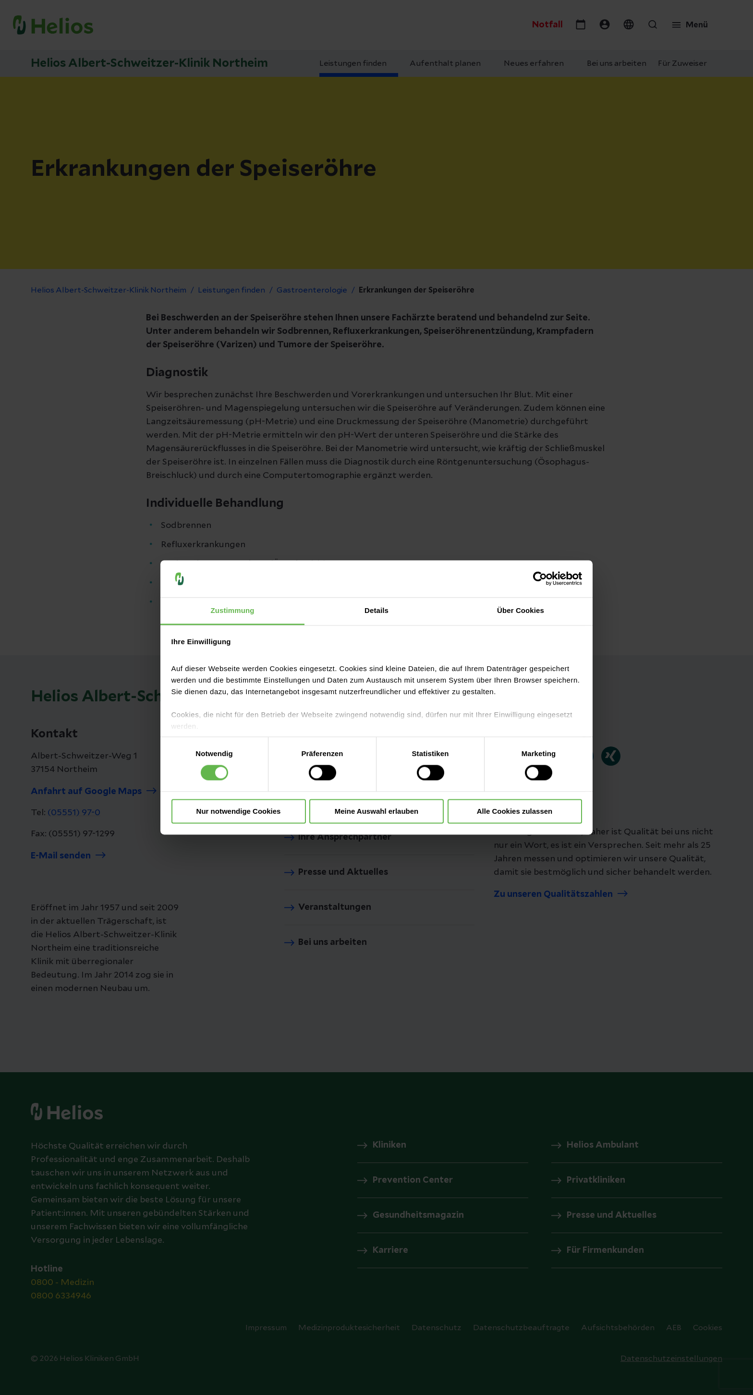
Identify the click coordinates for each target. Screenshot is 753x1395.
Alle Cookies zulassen (515, 811)
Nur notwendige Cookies (238, 811)
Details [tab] (376, 610)
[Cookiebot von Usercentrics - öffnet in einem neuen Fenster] (540, 579)
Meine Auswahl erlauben (377, 811)
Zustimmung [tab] (233, 610)
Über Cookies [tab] (520, 610)
